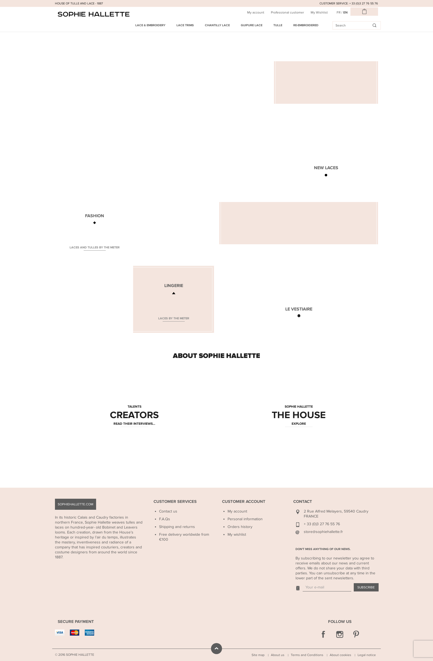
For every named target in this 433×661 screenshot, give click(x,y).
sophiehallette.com (75, 504)
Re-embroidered (305, 25)
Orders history (240, 526)
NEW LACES (326, 168)
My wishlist (237, 534)
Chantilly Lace (217, 25)
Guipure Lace (251, 25)
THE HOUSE (299, 415)
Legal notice (367, 655)
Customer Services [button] (175, 501)
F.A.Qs (164, 519)
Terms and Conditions (307, 655)
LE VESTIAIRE (298, 309)
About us (277, 655)
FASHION (94, 216)
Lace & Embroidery (150, 25)
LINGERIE (173, 285)
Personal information (245, 519)
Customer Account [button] (243, 501)
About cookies (340, 655)
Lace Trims (185, 25)
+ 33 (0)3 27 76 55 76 (322, 524)
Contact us (168, 511)
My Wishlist (319, 12)
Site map (258, 655)
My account (255, 12)
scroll (216, 648)
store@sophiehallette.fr (323, 531)
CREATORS (134, 415)
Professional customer (287, 12)
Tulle (277, 25)
